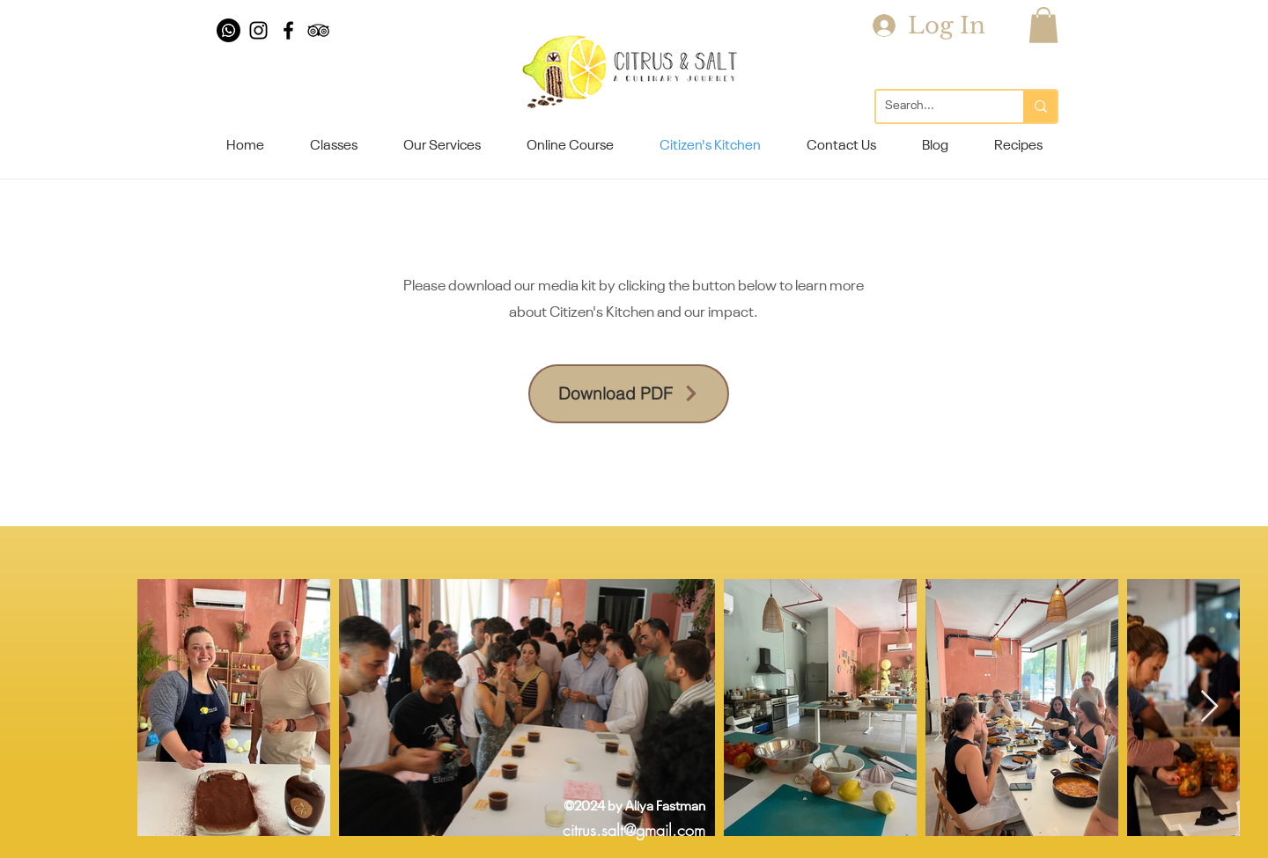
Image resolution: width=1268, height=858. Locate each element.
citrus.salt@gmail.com (634, 829)
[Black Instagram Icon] (258, 30)
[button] (1043, 25)
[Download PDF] (628, 393)
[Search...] (935, 106)
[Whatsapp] (228, 30)
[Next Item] (1209, 707)
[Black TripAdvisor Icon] (318, 30)
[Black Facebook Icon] (288, 30)
